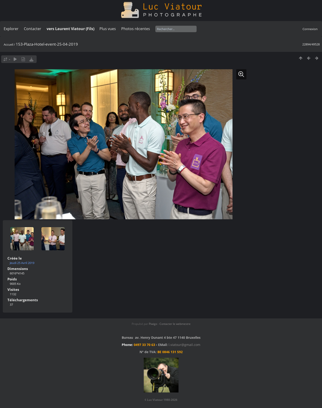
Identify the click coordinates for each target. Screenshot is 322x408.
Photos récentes (135, 28)
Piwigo (153, 324)
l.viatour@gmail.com (184, 344)
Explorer (11, 28)
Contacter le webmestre (175, 324)
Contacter (32, 28)
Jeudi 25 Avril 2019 (22, 263)
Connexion (310, 29)
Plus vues (107, 28)
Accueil (8, 44)
